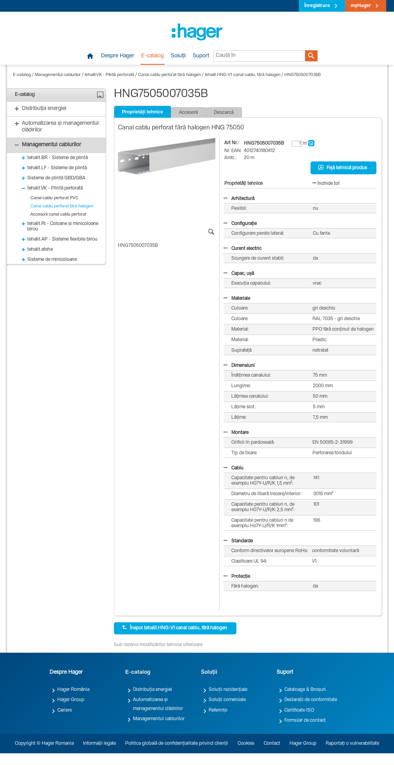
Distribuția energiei (152, 689)
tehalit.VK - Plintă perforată (109, 75)
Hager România (73, 689)
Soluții (178, 56)
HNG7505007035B (302, 75)
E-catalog (152, 56)
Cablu (233, 468)
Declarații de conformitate (310, 700)
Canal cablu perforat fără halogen (169, 75)
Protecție (237, 576)
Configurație (240, 223)
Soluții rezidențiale (228, 689)
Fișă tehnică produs (342, 167)
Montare (236, 432)
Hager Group (70, 700)
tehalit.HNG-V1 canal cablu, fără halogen (242, 75)
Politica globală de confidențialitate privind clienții (176, 743)
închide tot (326, 183)
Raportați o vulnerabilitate (352, 743)
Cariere (64, 710)
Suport (201, 56)
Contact (272, 743)
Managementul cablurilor (58, 75)
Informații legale (99, 743)
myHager (361, 6)
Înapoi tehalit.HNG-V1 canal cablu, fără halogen (174, 627)
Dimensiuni (239, 365)
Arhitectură (239, 199)
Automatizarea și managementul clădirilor (158, 704)
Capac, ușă (239, 273)
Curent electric (242, 248)
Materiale (237, 298)
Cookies (246, 743)
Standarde (238, 541)
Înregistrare (317, 6)
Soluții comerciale (227, 700)
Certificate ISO (299, 710)
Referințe (218, 710)
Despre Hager (117, 56)
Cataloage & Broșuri (305, 689)
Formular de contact (305, 720)
